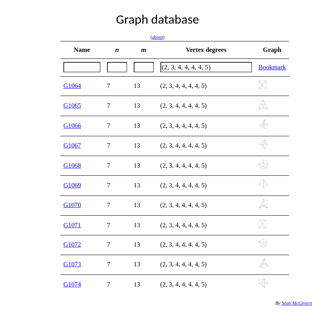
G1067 (72, 145)
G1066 (72, 125)
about (157, 37)
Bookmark (272, 67)
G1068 (72, 165)
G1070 (72, 205)
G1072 (72, 244)
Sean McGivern (296, 303)
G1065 (72, 105)
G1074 (72, 284)
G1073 (72, 264)
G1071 (72, 225)
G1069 (72, 185)
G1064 (72, 85)
